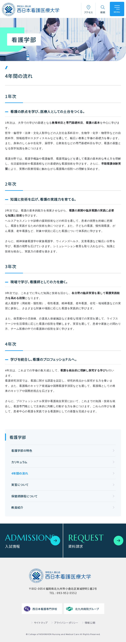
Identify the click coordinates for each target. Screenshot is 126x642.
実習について (20, 484)
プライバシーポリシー (66, 622)
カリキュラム (19, 462)
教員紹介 (17, 507)
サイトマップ (41, 622)
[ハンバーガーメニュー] (117, 9)
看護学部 (18, 437)
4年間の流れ (19, 473)
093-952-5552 (67, 593)
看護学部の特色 (21, 450)
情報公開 (90, 622)
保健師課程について (24, 496)
